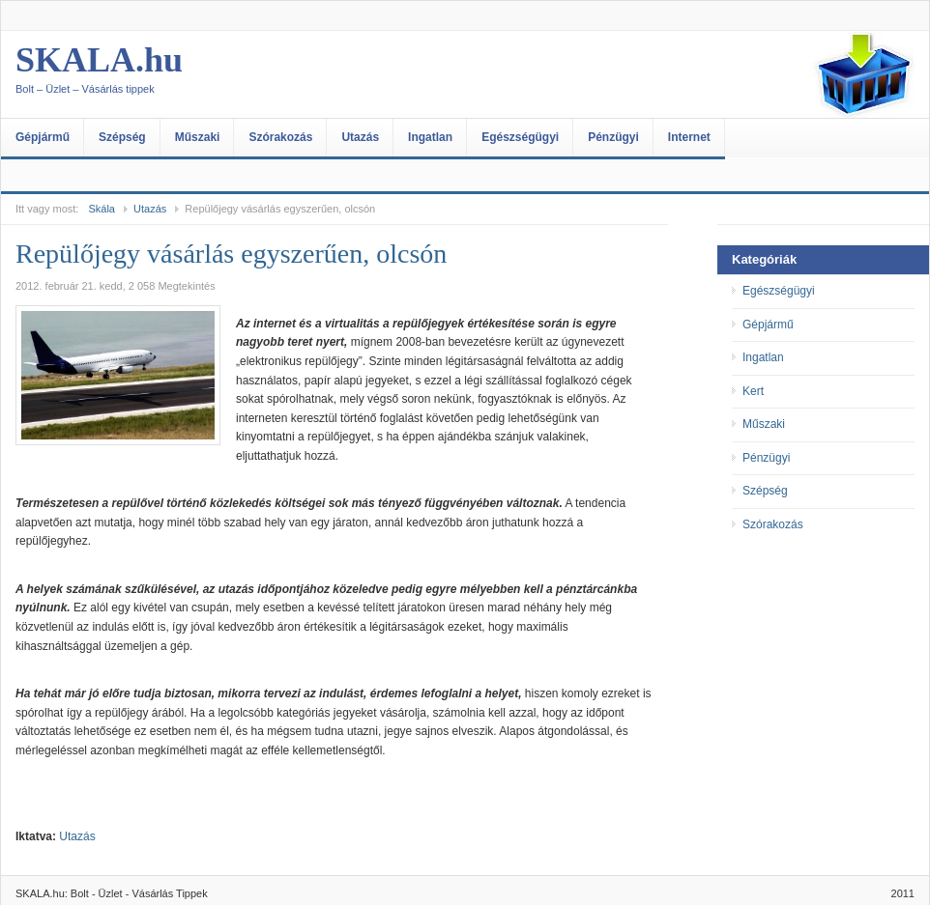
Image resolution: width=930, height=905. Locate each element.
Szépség (122, 137)
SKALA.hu (208, 74)
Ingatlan (430, 137)
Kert (753, 391)
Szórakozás (280, 137)
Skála (101, 208)
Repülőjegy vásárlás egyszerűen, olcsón (231, 254)
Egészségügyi (520, 137)
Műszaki (197, 137)
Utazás (360, 137)
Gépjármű (42, 137)
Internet (689, 137)
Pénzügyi (613, 137)
